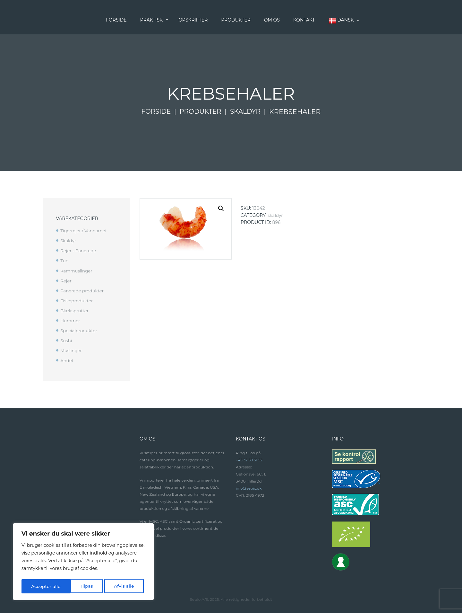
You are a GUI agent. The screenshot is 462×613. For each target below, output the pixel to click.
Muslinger (71, 350)
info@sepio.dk (249, 488)
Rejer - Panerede (79, 250)
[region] (83, 562)
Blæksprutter (75, 311)
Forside (154, 111)
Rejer (66, 281)
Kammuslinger (77, 271)
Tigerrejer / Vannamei (84, 231)
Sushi (66, 340)
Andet (67, 360)
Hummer (70, 321)
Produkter (200, 111)
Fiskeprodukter (77, 301)
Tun (64, 260)
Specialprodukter (79, 330)
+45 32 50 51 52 (250, 460)
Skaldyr (247, 111)
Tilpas (37, 586)
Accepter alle (121, 586)
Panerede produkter (83, 291)
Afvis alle (74, 586)
